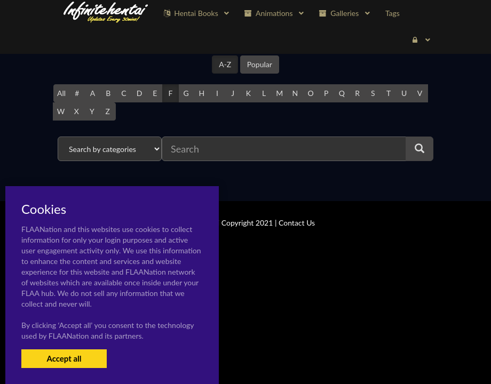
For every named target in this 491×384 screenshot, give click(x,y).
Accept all (63, 358)
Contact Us (297, 222)
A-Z (225, 64)
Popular (259, 64)
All (61, 93)
